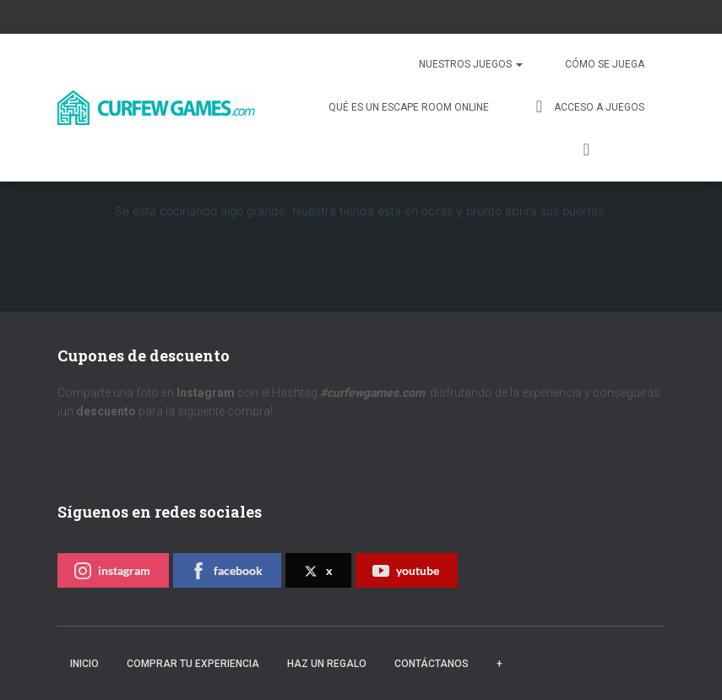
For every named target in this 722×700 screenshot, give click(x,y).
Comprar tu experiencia (193, 664)
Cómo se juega (604, 64)
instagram (112, 570)
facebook (226, 570)
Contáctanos (431, 664)
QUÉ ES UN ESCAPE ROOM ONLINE (408, 107)
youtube (405, 570)
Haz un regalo (326, 664)
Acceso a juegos (587, 106)
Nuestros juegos (471, 64)
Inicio (84, 664)
